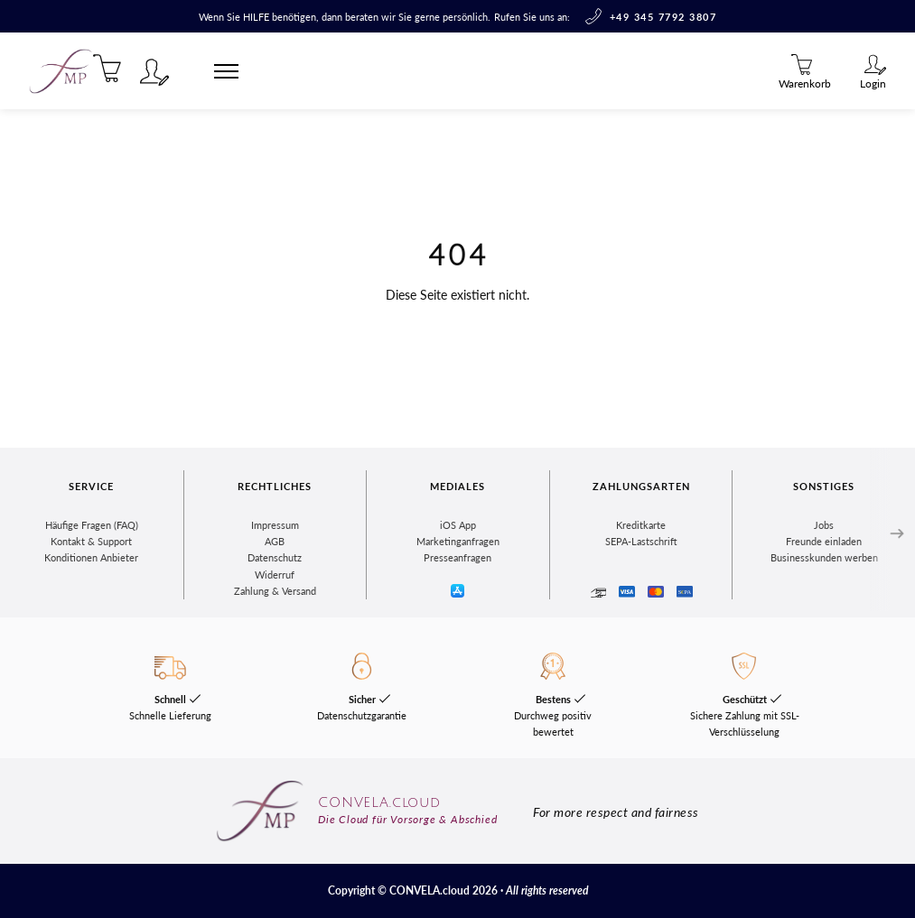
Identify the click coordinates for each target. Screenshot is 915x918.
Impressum (275, 525)
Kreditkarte (641, 525)
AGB (275, 541)
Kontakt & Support (91, 541)
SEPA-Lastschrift (641, 541)
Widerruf (274, 574)
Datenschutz (274, 557)
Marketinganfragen (458, 541)
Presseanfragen (457, 557)
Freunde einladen (824, 541)
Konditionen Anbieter (91, 557)
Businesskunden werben (824, 557)
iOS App (458, 525)
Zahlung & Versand (275, 591)
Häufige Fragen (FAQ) (91, 525)
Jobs (824, 525)
